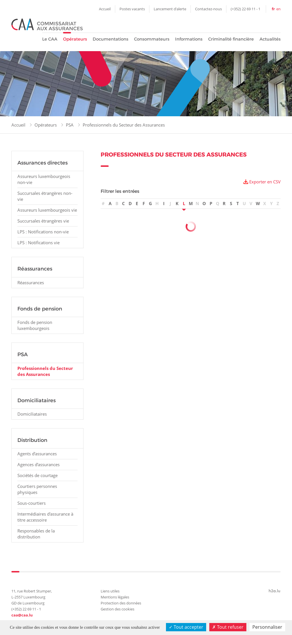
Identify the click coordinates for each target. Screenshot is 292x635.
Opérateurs (75, 39)
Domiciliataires (32, 414)
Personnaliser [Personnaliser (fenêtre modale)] (267, 627)
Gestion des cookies (117, 609)
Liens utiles (110, 591)
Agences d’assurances (38, 464)
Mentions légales (115, 597)
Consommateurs (151, 39)
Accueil (105, 8)
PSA (70, 125)
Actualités (270, 39)
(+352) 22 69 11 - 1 (245, 8)
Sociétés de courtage (37, 475)
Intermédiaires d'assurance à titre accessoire (45, 517)
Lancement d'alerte (170, 8)
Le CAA (49, 39)
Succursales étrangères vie (43, 221)
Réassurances (30, 282)
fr (273, 8)
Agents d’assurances (37, 453)
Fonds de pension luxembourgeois (34, 325)
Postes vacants (132, 8)
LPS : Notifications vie (38, 242)
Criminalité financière (231, 39)
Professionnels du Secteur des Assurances (124, 125)
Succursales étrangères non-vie (44, 196)
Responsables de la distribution (36, 534)
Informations (188, 39)
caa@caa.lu (22, 615)
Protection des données (121, 603)
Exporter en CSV (265, 182)
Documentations (110, 39)
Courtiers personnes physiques (37, 489)
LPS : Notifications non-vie (43, 232)
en (278, 8)
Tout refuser (228, 627)
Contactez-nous (208, 8)
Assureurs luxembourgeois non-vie (43, 179)
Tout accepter (186, 627)
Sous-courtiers (31, 503)
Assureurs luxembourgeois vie (47, 210)
